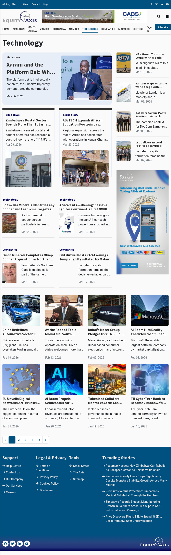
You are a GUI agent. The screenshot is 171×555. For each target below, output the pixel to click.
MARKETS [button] (124, 29)
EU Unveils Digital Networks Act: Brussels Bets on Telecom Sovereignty (20, 401)
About (26, 4)
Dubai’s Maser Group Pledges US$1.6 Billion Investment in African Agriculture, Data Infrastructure (105, 332)
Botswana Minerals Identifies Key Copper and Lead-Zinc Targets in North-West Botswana (28, 207)
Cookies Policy (49, 483)
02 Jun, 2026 (8, 4)
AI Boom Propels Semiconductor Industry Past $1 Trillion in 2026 (64, 401)
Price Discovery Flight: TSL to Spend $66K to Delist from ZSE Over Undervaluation (134, 518)
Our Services (14, 485)
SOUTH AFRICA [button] (32, 29)
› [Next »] (45, 440)
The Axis (78, 472)
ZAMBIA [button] (44, 29)
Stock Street (81, 466)
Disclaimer (46, 490)
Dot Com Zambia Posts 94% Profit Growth (150, 114)
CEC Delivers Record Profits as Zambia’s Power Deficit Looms (149, 144)
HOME (5, 29)
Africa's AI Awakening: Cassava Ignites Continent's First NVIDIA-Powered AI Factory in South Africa (84, 207)
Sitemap (78, 479)
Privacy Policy (49, 477)
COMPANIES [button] (108, 29)
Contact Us (13, 472)
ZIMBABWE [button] (19, 29)
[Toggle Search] (158, 16)
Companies (9, 249)
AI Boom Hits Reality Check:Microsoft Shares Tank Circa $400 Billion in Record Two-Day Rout (149, 332)
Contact (36, 4)
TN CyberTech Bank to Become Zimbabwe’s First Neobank (148, 401)
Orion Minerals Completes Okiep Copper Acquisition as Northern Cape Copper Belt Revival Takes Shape (27, 257)
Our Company (14, 479)
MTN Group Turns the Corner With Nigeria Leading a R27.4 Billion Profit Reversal (150, 55)
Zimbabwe (13, 57)
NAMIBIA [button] (74, 29)
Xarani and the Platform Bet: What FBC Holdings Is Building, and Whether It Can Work (31, 68)
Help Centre (13, 466)
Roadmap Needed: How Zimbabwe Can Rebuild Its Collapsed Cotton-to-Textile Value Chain (136, 468)
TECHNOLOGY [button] (90, 29)
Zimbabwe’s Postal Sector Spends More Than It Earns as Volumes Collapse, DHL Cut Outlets (28, 126)
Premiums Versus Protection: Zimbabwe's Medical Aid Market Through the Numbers (132, 493)
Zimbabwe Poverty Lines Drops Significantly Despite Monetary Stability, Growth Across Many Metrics (136, 480)
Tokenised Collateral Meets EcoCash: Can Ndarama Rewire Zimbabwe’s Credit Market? (104, 401)
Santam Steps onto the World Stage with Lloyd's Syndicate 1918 (151, 85)
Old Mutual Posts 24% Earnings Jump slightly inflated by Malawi (85, 257)
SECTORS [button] (138, 29)
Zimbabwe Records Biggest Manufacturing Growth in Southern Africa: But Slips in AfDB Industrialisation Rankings (134, 506)
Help (45, 4)
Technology (70, 115)
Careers (11, 492)
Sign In (149, 29)
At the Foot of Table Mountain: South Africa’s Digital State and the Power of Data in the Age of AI (62, 332)
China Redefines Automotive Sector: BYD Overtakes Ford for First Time (21, 332)
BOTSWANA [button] (59, 29)
